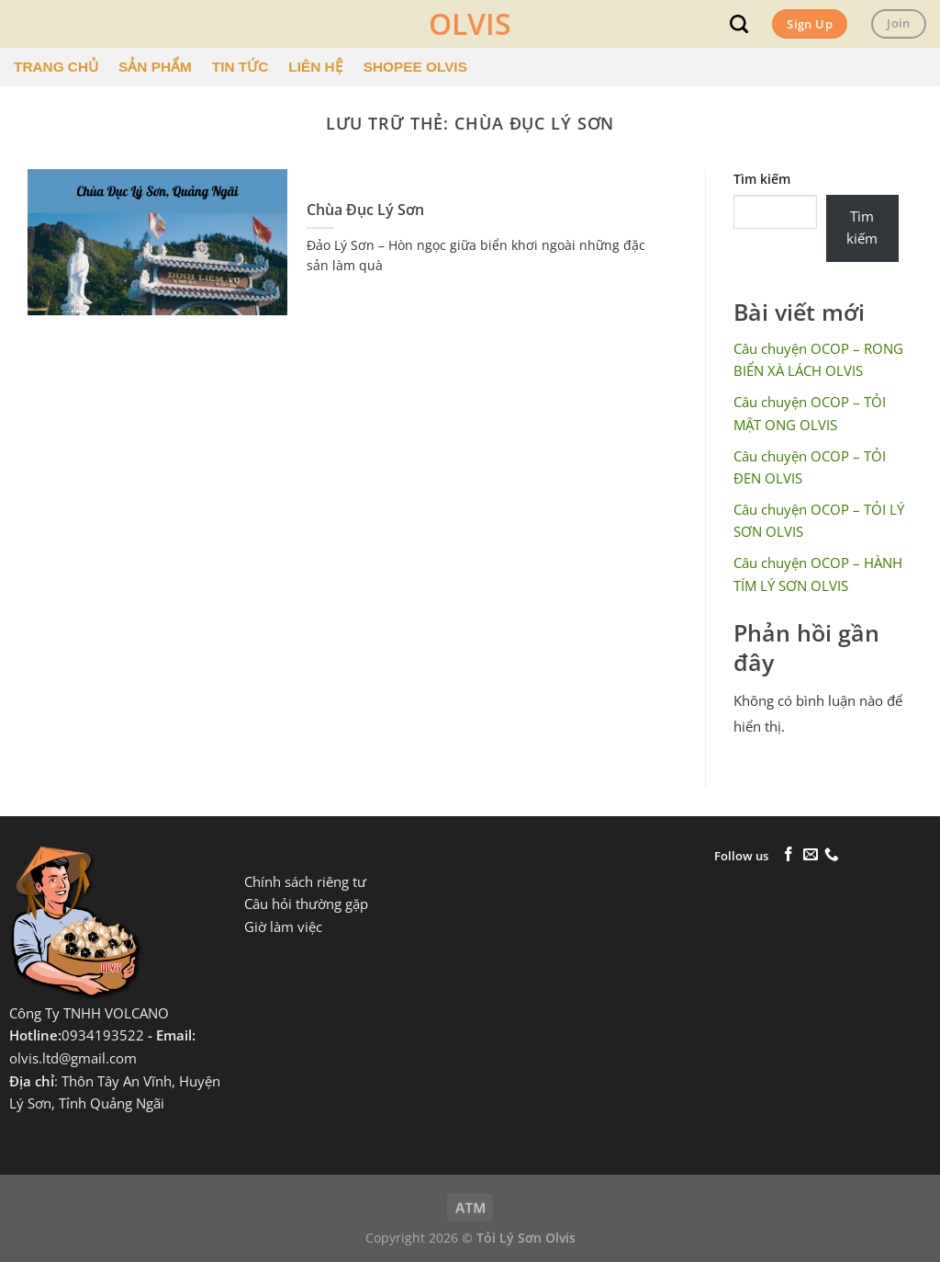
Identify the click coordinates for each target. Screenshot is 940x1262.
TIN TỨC (240, 66)
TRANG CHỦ (56, 66)
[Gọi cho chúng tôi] (831, 855)
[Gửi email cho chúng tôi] (810, 855)
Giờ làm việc (283, 927)
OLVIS (470, 24)
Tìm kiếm (761, 179)
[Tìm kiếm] (739, 24)
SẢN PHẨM (155, 66)
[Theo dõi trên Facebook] (788, 855)
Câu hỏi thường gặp (306, 904)
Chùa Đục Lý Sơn (365, 210)
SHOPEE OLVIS (415, 66)
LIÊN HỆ (315, 66)
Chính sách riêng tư (305, 882)
